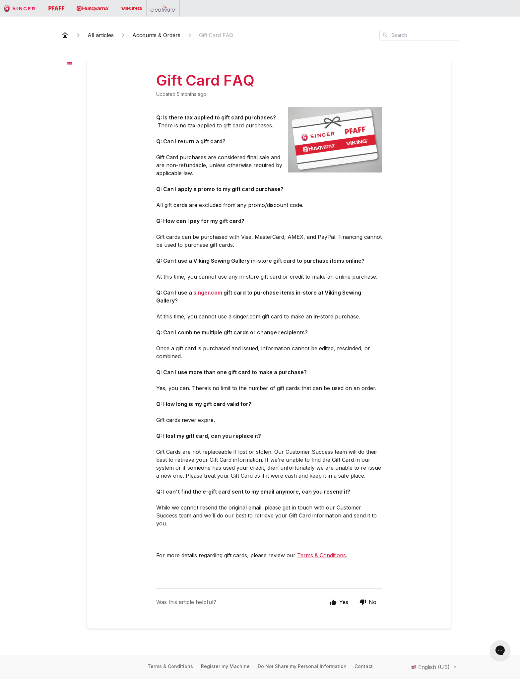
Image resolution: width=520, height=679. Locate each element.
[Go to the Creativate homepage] (163, 8)
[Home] (65, 35)
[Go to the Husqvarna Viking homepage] (110, 8)
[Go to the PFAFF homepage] (56, 8)
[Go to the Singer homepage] (20, 8)
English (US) (435, 667)
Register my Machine (225, 666)
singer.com (207, 292)
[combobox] (419, 35)
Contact (364, 666)
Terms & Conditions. (322, 555)
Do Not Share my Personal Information (302, 666)
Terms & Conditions (170, 666)
